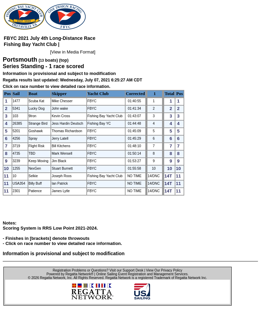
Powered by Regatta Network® (69, 274)
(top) (64, 60)
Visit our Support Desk (126, 270)
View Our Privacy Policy (164, 270)
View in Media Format (72, 52)
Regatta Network (52, 278)
